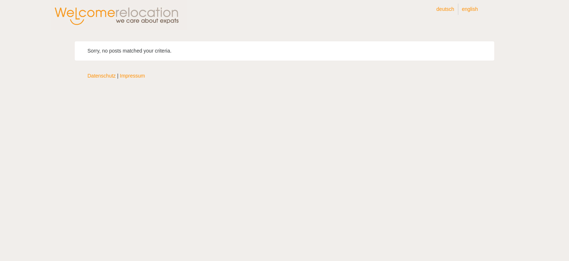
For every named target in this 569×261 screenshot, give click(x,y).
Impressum (132, 76)
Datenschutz (101, 76)
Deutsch (445, 9)
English (470, 9)
